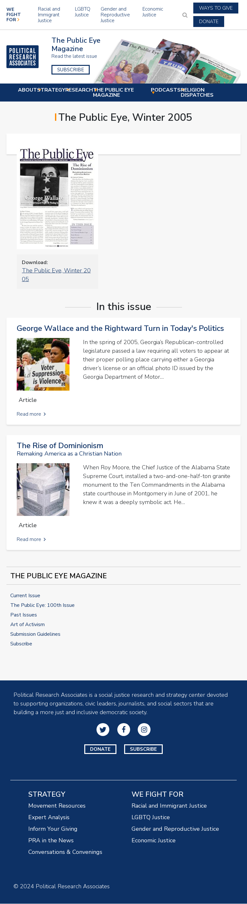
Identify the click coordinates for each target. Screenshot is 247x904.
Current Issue (25, 595)
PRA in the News (51, 840)
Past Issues (23, 614)
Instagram (144, 729)
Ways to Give (216, 8)
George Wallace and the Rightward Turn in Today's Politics (120, 328)
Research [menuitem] (79, 90)
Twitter (102, 729)
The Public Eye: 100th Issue (42, 605)
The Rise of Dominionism (60, 445)
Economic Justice (152, 12)
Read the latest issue (74, 56)
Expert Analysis (48, 817)
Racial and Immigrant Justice (49, 14)
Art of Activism (27, 624)
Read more (29, 414)
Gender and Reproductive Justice (115, 14)
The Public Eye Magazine (75, 45)
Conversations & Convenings (65, 852)
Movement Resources (57, 806)
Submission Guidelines (35, 634)
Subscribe (70, 69)
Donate (208, 21)
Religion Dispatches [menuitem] (197, 92)
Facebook (123, 729)
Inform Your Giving (53, 829)
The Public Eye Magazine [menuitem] (122, 92)
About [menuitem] (27, 90)
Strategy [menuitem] (51, 90)
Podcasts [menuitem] (166, 90)
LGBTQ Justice (82, 12)
